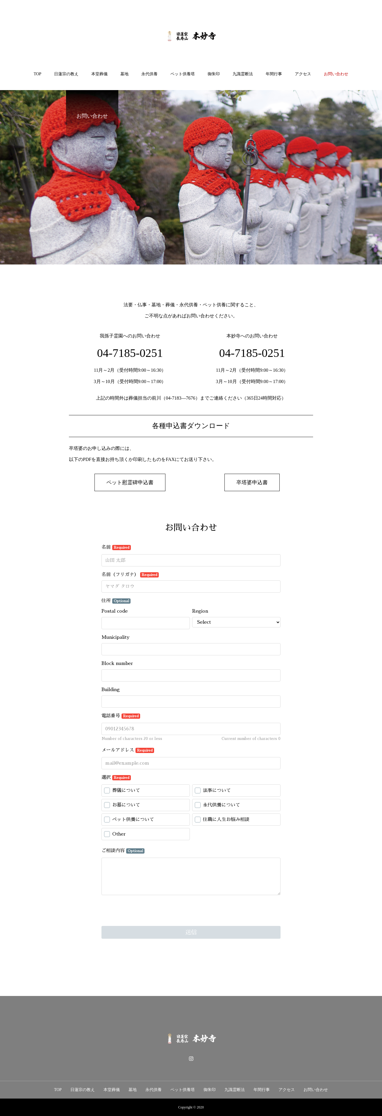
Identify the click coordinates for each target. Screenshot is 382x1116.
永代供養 (149, 74)
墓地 (124, 74)
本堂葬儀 (99, 74)
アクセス (303, 74)
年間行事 (274, 74)
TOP (37, 74)
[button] (129, 482)
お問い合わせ (336, 74)
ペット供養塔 (182, 74)
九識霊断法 (243, 74)
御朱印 (214, 74)
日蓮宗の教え (66, 74)
